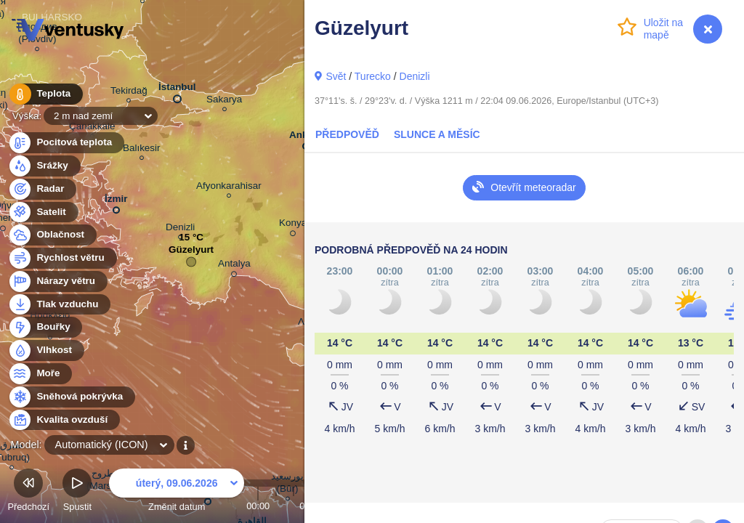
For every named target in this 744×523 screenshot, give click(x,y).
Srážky (44, 166)
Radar (42, 189)
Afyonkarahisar (229, 187)
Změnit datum (176, 492)
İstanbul (177, 90)
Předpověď (347, 134)
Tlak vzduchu (59, 304)
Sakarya (224, 101)
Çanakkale (92, 128)
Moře (40, 373)
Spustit (77, 492)
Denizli (415, 76)
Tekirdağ (128, 92)
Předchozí (28, 492)
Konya (293, 225)
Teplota (45, 94)
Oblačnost (52, 235)
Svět (336, 76)
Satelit (43, 212)
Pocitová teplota (66, 142)
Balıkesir (142, 150)
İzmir (116, 201)
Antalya (234, 266)
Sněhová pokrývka (71, 397)
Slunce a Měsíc (437, 134)
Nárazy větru (57, 281)
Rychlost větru (62, 258)
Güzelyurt (191, 253)
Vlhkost (46, 350)
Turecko (373, 76)
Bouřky (45, 327)
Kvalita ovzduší (64, 420)
